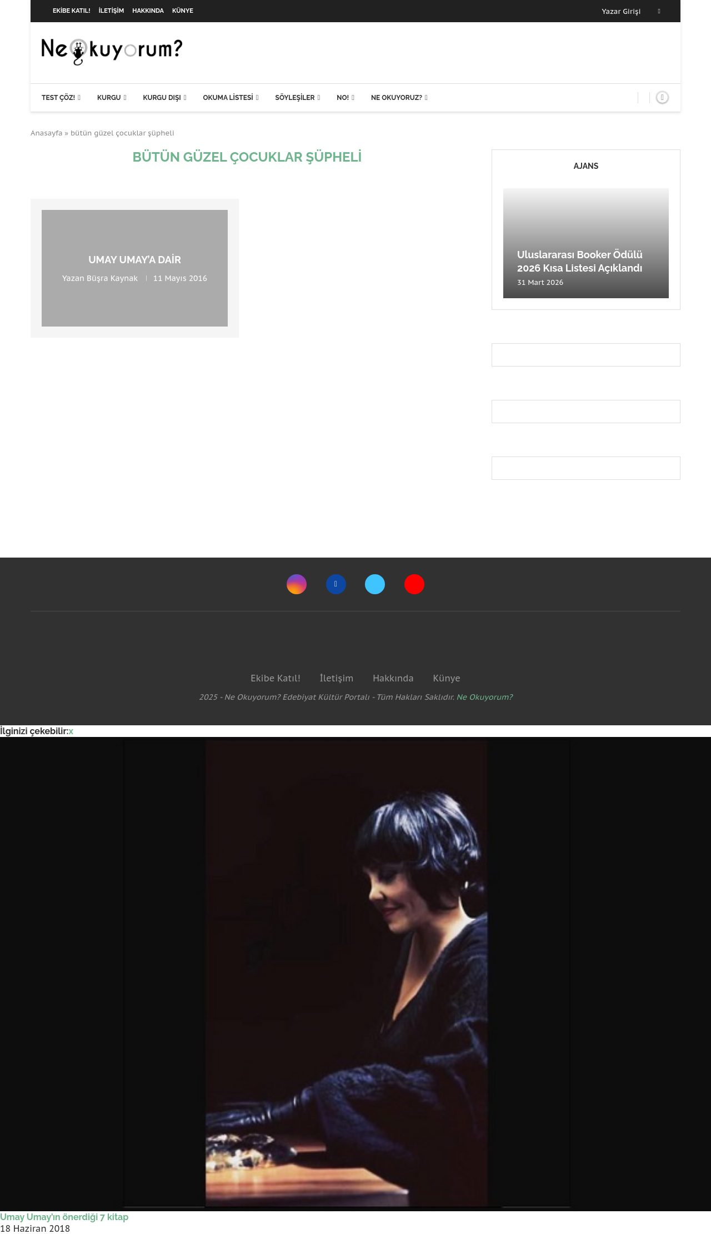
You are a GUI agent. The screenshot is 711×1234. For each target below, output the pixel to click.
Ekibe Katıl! (72, 10)
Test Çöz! (58, 98)
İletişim (111, 10)
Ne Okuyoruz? (396, 98)
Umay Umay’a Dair (134, 259)
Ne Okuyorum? (485, 697)
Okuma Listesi (228, 98)
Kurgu (109, 98)
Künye (182, 10)
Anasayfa (47, 133)
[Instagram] (297, 584)
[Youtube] (414, 584)
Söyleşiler (295, 98)
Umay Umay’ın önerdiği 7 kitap (64, 1217)
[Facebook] (659, 11)
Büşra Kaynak (112, 278)
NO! (343, 98)
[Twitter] (375, 584)
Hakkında (148, 10)
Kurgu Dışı (162, 98)
